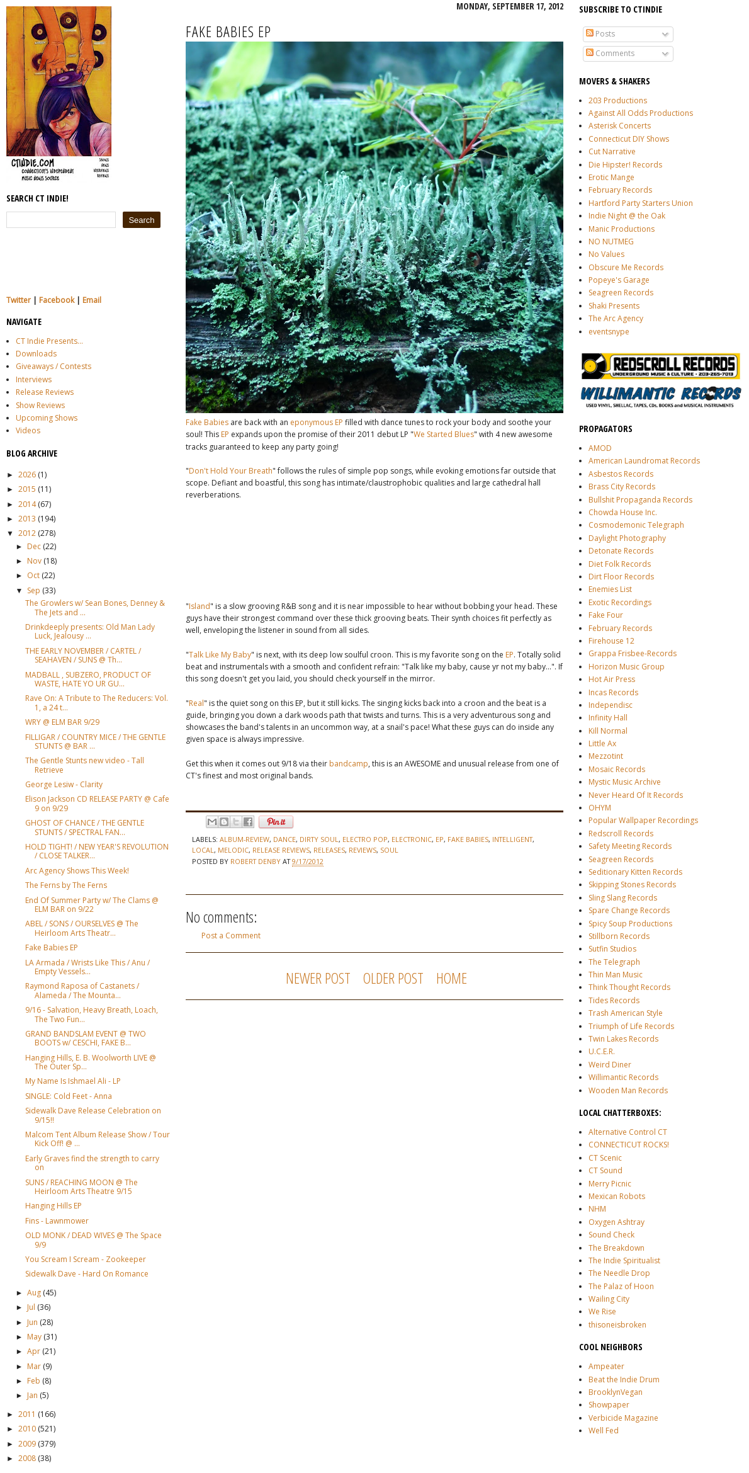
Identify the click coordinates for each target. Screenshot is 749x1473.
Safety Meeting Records (630, 846)
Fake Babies (207, 422)
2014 (27, 504)
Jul (31, 1307)
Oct (33, 575)
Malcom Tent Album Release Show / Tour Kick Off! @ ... (97, 1139)
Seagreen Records (620, 292)
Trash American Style (625, 1013)
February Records (620, 190)
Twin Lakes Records (623, 1038)
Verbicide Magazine (623, 1418)
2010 (27, 1428)
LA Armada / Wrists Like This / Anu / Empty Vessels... (87, 967)
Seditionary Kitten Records (635, 872)
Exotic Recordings (619, 602)
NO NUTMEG (611, 241)
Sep (33, 590)
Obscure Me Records (625, 267)
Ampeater (606, 1366)
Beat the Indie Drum (624, 1379)
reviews (362, 850)
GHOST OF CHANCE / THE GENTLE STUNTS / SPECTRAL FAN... (84, 827)
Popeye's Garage (619, 280)
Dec (34, 546)
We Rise (602, 1311)
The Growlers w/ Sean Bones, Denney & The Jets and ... (95, 607)
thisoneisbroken (617, 1324)
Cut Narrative (612, 151)
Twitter (18, 300)
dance (284, 839)
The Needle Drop (619, 1273)
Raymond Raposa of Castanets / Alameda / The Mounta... (82, 990)
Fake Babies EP (51, 947)
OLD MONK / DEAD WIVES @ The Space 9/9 (93, 1239)
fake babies (468, 839)
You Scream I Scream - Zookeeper (85, 1259)
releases (329, 850)
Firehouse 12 (611, 640)
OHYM (599, 807)
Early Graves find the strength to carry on (92, 1163)
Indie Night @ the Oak (626, 215)
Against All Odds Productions (640, 113)
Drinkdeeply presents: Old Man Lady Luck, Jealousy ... (90, 631)
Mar (34, 1366)
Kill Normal (608, 730)
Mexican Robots (616, 1196)
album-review (244, 839)
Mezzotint (605, 756)
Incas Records (613, 692)
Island (199, 606)
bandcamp (348, 763)
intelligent (512, 839)
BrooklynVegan (615, 1392)
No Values (606, 254)
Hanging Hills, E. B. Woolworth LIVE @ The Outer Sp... (90, 1062)
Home (451, 977)
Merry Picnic (609, 1183)
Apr (33, 1351)
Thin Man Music (615, 974)
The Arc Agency (615, 318)
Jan (32, 1395)
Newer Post (318, 977)
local (203, 850)
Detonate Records (620, 550)
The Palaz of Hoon (621, 1286)
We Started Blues (444, 434)
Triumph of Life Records (631, 1026)
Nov (34, 560)
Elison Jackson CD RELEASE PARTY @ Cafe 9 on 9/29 (97, 803)
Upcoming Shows (46, 417)
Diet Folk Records (619, 564)
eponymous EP (316, 422)
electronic (411, 839)
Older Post (393, 977)
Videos (28, 430)
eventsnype (608, 331)
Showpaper (608, 1404)
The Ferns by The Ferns (66, 885)
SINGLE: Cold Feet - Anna (68, 1096)
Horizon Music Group (626, 666)
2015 (27, 489)
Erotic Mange (611, 177)
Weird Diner (609, 1064)
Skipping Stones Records (632, 884)
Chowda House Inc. (622, 512)
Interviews (34, 379)
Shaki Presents (613, 305)
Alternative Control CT (627, 1132)
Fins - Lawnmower (57, 1220)
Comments (610, 53)
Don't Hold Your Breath (231, 470)
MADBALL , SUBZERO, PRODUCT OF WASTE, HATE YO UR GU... (88, 679)
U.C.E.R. (601, 1051)
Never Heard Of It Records (635, 795)
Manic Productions (621, 229)
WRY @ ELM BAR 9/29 (62, 722)
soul (389, 850)
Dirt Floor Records (621, 576)
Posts (600, 33)
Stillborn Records (619, 936)
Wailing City (608, 1299)
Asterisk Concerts (619, 125)
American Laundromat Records (644, 460)
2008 (27, 1458)
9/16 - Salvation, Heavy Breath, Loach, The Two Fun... (91, 1014)
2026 (27, 474)
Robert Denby (256, 861)
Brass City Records (621, 486)
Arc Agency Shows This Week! (77, 870)
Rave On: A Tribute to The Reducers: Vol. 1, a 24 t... (96, 702)
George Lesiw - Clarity (64, 784)
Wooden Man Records (628, 1090)
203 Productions (617, 100)
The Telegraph (614, 962)
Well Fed (603, 1430)
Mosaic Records (616, 769)
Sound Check (611, 1234)
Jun (32, 1322)
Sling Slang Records (622, 897)
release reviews (281, 850)
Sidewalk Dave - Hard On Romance (87, 1273)
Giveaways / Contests (53, 366)
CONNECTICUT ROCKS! (628, 1144)
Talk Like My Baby (220, 654)
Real (196, 703)
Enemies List (610, 589)
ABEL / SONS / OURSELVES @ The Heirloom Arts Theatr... (81, 928)
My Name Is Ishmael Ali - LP (73, 1081)
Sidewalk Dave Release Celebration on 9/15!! (93, 1115)
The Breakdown (616, 1248)
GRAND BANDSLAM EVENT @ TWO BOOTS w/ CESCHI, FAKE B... (85, 1038)
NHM (597, 1208)
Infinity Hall (608, 717)
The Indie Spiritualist (624, 1260)
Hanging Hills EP (53, 1205)
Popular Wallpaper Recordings (643, 820)
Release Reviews (45, 392)
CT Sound (605, 1170)
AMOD (600, 448)
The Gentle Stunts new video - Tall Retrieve (84, 765)
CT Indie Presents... (49, 341)
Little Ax (602, 743)
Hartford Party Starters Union (640, 203)
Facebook (56, 300)
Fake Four (605, 615)
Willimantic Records (623, 1077)
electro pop (365, 839)
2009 (27, 1443)
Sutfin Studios (612, 948)
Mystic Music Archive (624, 781)
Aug (34, 1292)
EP (225, 434)
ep (440, 839)
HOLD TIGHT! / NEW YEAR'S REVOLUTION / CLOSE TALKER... (97, 851)
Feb (33, 1380)
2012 (27, 533)
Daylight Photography (627, 538)
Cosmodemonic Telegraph (636, 525)
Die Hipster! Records (625, 164)
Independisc (610, 705)
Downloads (36, 353)
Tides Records (613, 1000)
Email (91, 300)
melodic (233, 850)
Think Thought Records (629, 987)
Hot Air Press (611, 679)
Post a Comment (231, 935)
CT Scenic (605, 1157)
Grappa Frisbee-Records (632, 653)
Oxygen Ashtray (616, 1222)
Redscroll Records (620, 833)
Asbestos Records (620, 474)
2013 (27, 518)
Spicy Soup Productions (630, 923)
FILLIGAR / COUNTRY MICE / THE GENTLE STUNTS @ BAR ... (95, 741)
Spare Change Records (629, 910)
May (34, 1336)
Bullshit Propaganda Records (640, 499)
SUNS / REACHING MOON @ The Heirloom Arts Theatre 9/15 (81, 1187)
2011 (27, 1414)
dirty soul (319, 839)
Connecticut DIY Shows (628, 139)
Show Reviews (40, 405)
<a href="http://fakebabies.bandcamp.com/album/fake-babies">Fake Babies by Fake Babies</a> (311, 544)
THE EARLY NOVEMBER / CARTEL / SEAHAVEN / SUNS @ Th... (83, 655)
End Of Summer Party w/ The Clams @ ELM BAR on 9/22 (92, 904)
